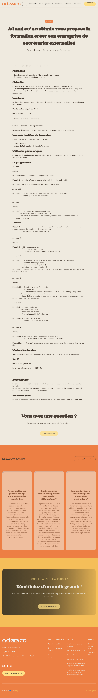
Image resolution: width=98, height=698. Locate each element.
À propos (24, 4)
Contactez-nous (90, 4)
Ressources (77, 4)
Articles (58, 644)
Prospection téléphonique (75, 659)
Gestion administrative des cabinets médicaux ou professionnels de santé (76, 672)
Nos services (50, 656)
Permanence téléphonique (76, 650)
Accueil (50, 644)
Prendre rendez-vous (13, 673)
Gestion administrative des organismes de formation (76, 665)
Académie (58, 4)
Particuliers (67, 4)
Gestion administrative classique (74, 645)
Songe (16, 691)
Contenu (59, 648)
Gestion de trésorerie (74, 655)
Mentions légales (90, 691)
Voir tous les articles (85, 459)
